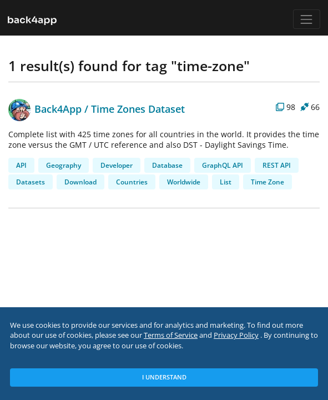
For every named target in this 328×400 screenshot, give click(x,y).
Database (167, 165)
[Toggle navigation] (306, 19)
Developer (116, 165)
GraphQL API (222, 165)
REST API (277, 165)
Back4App (45, 109)
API (21, 165)
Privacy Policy (236, 335)
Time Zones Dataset (138, 109)
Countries (132, 182)
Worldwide (183, 182)
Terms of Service (171, 335)
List (225, 182)
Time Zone (267, 182)
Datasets (30, 182)
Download (80, 182)
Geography (63, 165)
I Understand (164, 377)
